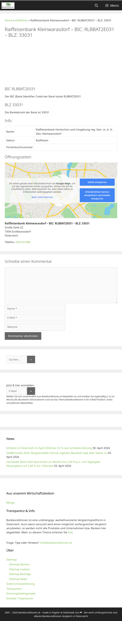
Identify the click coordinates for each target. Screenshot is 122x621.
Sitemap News (18, 579)
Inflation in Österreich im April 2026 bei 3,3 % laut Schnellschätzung (49, 448)
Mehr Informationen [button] (42, 197)
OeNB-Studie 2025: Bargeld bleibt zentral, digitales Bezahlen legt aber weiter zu (56, 453)
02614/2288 (22, 242)
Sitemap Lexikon (19, 569)
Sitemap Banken (19, 564)
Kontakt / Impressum (19, 598)
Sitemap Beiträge (20, 574)
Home (8, 20)
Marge (10, 502)
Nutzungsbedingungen (21, 593)
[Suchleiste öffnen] (96, 5)
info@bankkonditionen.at (56, 542)
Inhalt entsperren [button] (97, 182)
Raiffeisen (21, 20)
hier (70, 532)
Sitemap (11, 559)
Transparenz (14, 588)
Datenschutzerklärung (20, 584)
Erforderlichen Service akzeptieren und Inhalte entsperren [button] (97, 195)
